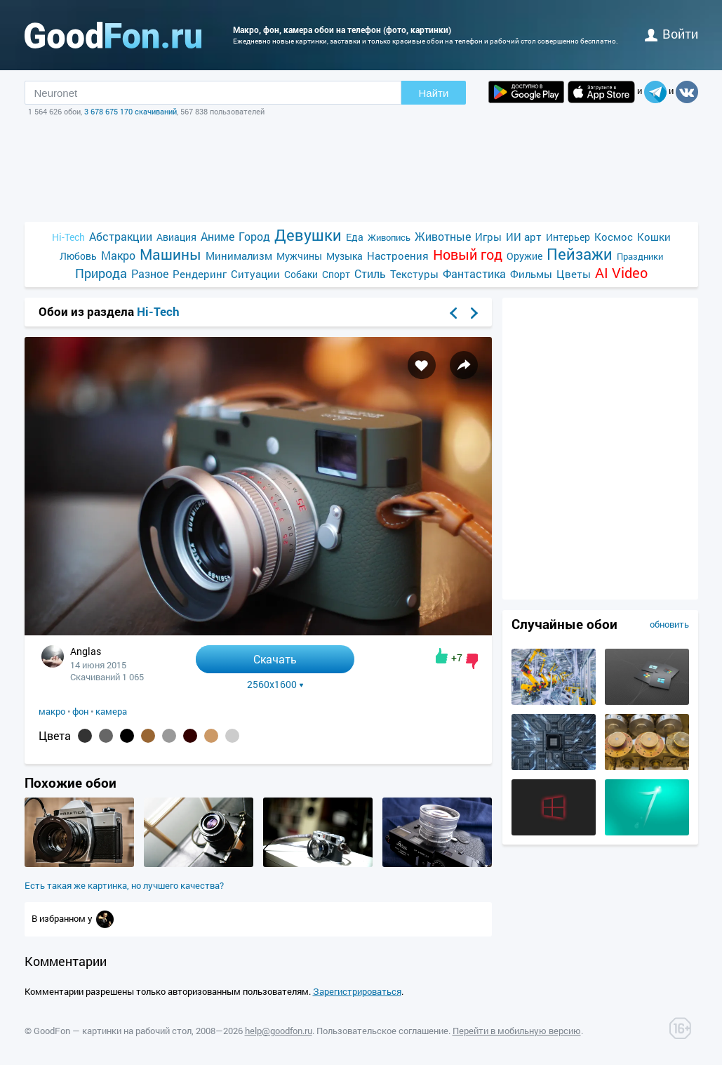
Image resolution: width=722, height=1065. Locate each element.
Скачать (275, 658)
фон (80, 711)
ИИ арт (524, 237)
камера (111, 711)
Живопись (389, 237)
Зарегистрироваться (357, 991)
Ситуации (255, 274)
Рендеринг (200, 274)
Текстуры (414, 274)
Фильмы (531, 274)
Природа (101, 273)
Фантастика (474, 273)
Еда (354, 237)
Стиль (370, 273)
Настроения (398, 256)
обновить (669, 624)
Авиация (176, 237)
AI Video (621, 273)
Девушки (308, 235)
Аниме (217, 236)
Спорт (336, 274)
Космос (613, 237)
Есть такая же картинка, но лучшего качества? (124, 885)
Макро (118, 255)
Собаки (301, 274)
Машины (170, 254)
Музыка (344, 256)
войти (671, 33)
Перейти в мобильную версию (517, 1030)
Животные (443, 236)
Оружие (524, 256)
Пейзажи (580, 254)
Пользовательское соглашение (382, 1030)
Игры (488, 237)
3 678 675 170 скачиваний (130, 111)
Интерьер (568, 237)
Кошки (654, 237)
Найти (434, 93)
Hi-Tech (68, 237)
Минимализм (239, 256)
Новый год (467, 254)
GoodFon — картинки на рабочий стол (113, 1030)
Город (254, 236)
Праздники (640, 256)
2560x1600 (275, 684)
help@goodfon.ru (278, 1030)
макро (52, 711)
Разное (149, 273)
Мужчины (299, 256)
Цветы (573, 274)
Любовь (78, 256)
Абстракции (120, 236)
